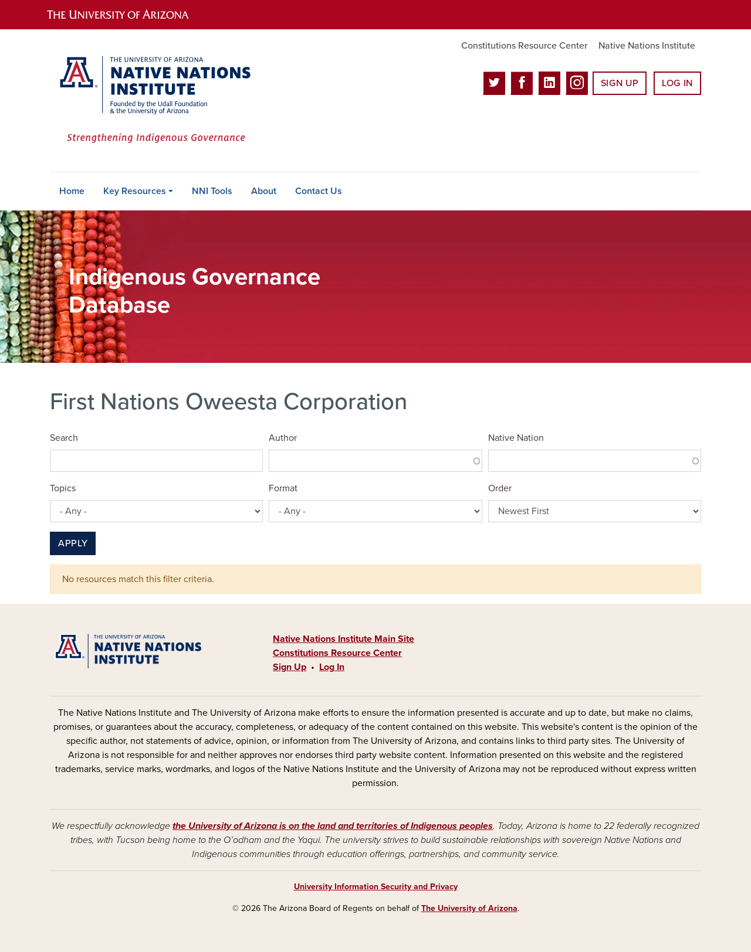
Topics (63, 488)
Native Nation (516, 438)
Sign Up (619, 83)
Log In (677, 83)
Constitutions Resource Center (524, 46)
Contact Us (318, 191)
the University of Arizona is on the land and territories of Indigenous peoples (332, 826)
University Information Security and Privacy (376, 887)
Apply (72, 543)
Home (71, 191)
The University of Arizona (469, 908)
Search (64, 438)
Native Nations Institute (646, 46)
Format (283, 488)
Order (500, 488)
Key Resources (134, 191)
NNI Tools (212, 191)
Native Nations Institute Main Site (343, 639)
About (263, 191)
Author (283, 438)
